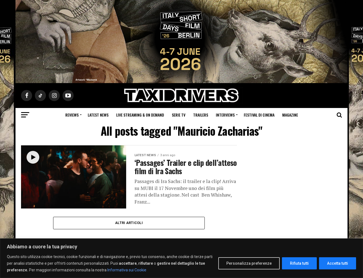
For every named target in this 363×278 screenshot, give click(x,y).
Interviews (225, 115)
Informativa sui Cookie (126, 270)
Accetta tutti (337, 263)
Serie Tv (178, 115)
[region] (181, 258)
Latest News (98, 115)
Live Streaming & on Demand (140, 115)
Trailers (200, 115)
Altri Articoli (129, 223)
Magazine (290, 115)
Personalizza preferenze (249, 263)
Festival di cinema (259, 115)
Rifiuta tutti (299, 263)
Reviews (72, 115)
